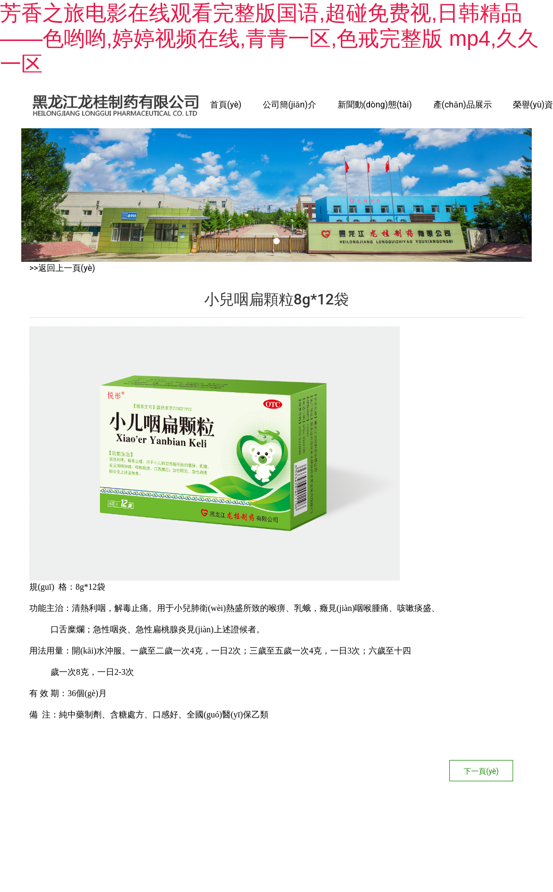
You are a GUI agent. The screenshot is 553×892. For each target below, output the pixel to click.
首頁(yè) (225, 105)
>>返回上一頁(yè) (62, 268)
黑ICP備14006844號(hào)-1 (404, 814)
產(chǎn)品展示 (462, 105)
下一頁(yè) (481, 771)
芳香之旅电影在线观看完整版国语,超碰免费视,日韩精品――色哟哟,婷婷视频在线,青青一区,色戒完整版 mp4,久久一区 (269, 38)
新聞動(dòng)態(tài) (375, 105)
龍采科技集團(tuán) (309, 814)
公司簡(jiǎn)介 (289, 105)
